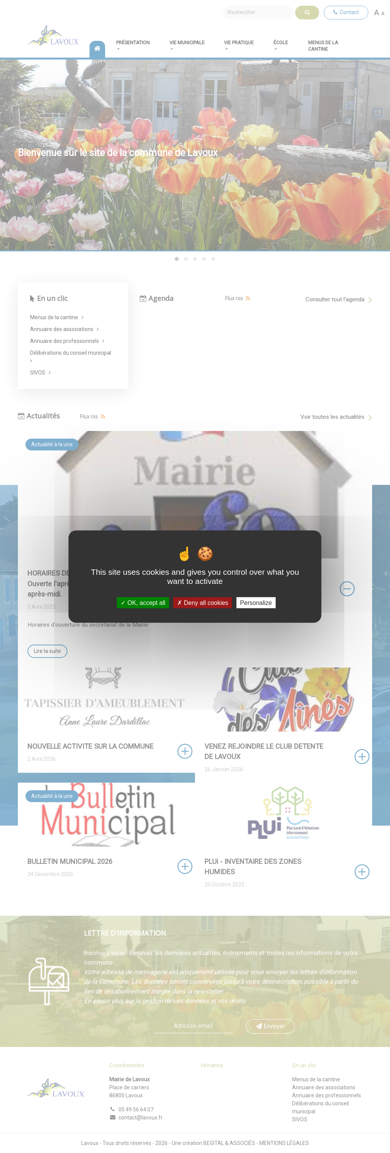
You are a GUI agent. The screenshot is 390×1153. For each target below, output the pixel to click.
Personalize (256, 603)
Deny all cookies (202, 603)
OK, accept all (143, 603)
